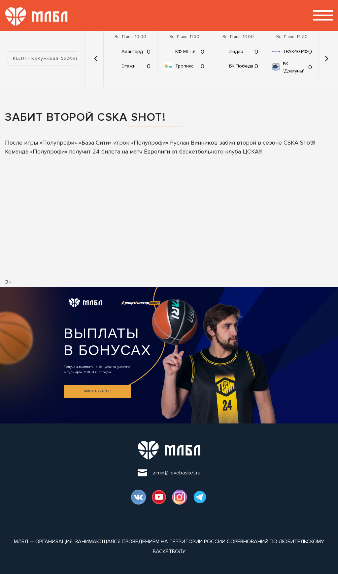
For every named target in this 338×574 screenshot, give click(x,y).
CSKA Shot (298, 142)
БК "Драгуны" (294, 67)
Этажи (128, 66)
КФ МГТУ (185, 51)
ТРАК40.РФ (295, 51)
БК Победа (241, 66)
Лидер (236, 51)
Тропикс (184, 66)
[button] (95, 59)
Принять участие (97, 391)
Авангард (132, 51)
